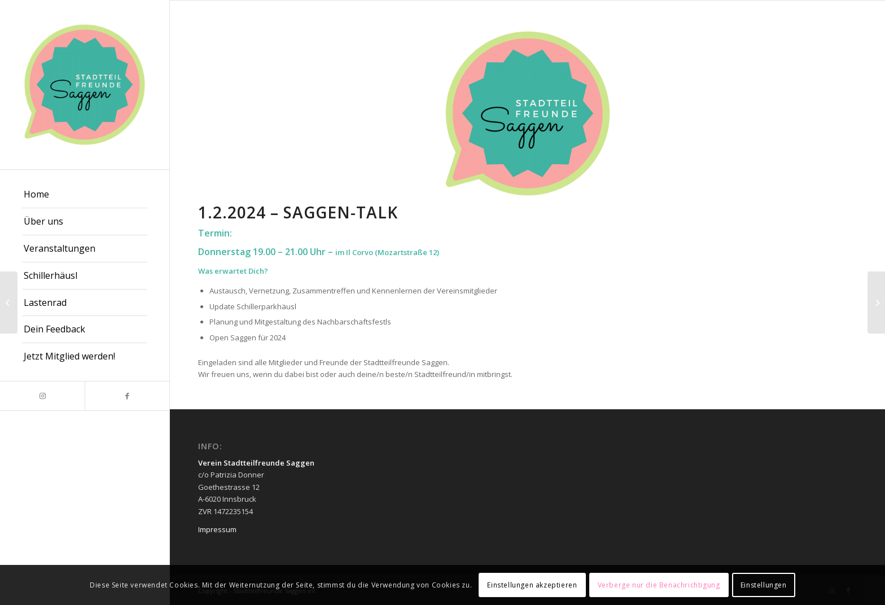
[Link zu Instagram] (42, 396)
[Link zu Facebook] (127, 396)
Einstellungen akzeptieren (532, 585)
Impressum (217, 529)
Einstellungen (764, 585)
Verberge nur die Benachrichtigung (659, 585)
